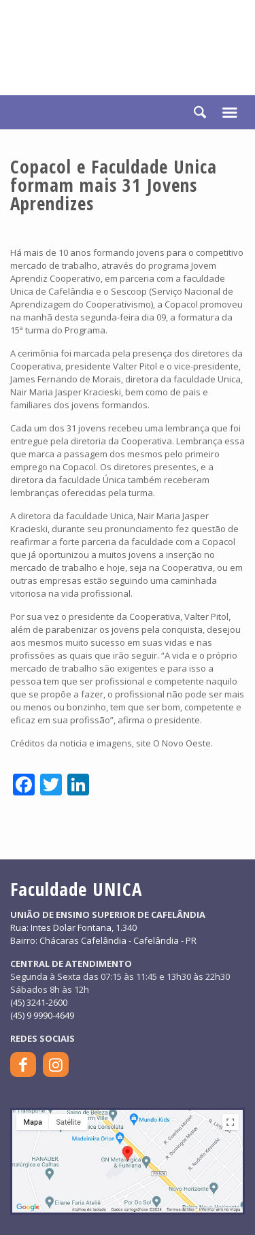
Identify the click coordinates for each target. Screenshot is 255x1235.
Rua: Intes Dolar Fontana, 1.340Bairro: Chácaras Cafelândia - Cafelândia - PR (103, 933)
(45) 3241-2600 (38, 1002)
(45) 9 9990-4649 (42, 1015)
